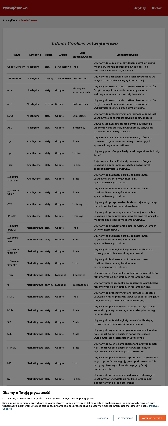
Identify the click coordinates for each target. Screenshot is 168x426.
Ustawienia (102, 418)
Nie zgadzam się (125, 418)
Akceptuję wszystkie (152, 418)
